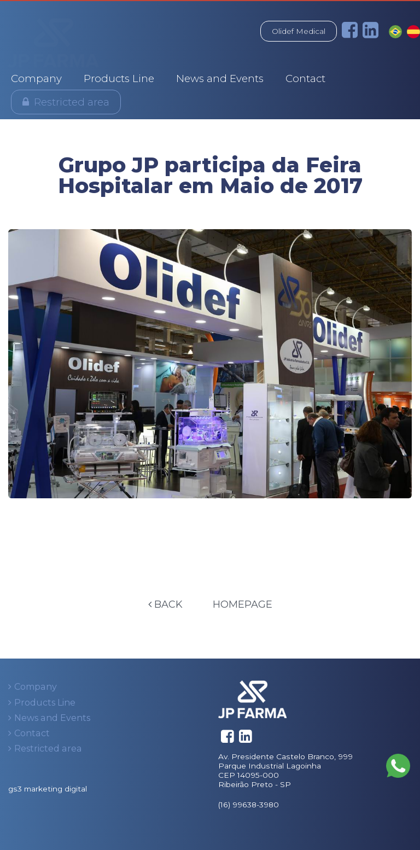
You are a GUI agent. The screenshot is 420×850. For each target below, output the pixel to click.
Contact (305, 78)
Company (36, 78)
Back (165, 604)
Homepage (242, 604)
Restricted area (71, 102)
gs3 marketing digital (47, 788)
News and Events (220, 78)
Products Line (119, 78)
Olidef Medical (298, 31)
